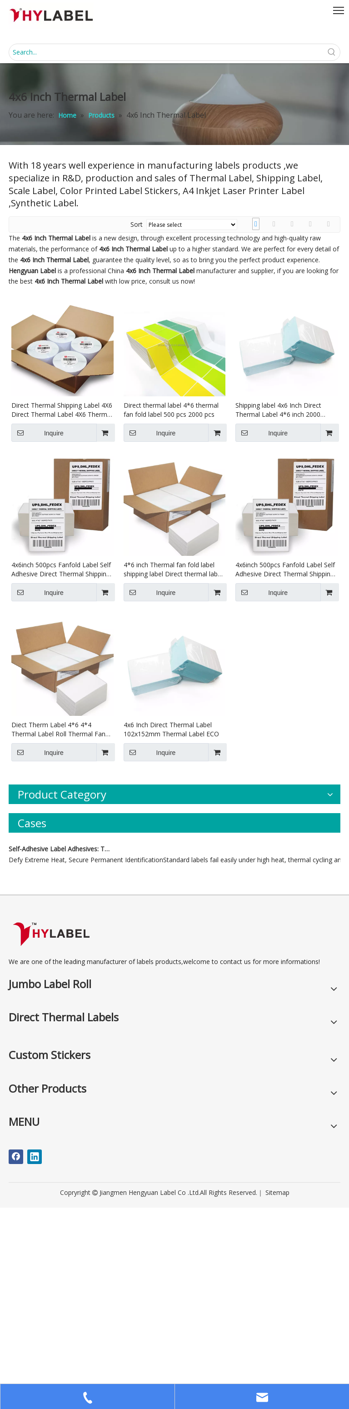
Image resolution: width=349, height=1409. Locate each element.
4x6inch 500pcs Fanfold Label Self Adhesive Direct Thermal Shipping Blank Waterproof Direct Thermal (61, 569)
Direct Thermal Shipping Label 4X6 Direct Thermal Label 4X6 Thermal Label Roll (61, 410)
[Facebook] (16, 1358)
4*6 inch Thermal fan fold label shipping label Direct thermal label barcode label (173, 569)
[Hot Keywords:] (332, 52)
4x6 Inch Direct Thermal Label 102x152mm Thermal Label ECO (171, 729)
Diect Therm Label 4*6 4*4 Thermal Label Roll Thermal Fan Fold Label (58, 729)
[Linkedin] (34, 1358)
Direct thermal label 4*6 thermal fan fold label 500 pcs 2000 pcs (171, 410)
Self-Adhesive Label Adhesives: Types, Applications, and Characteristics (60, 1050)
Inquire (37, 433)
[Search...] (166, 52)
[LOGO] (51, 1135)
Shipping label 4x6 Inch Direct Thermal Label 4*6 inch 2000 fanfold (278, 410)
